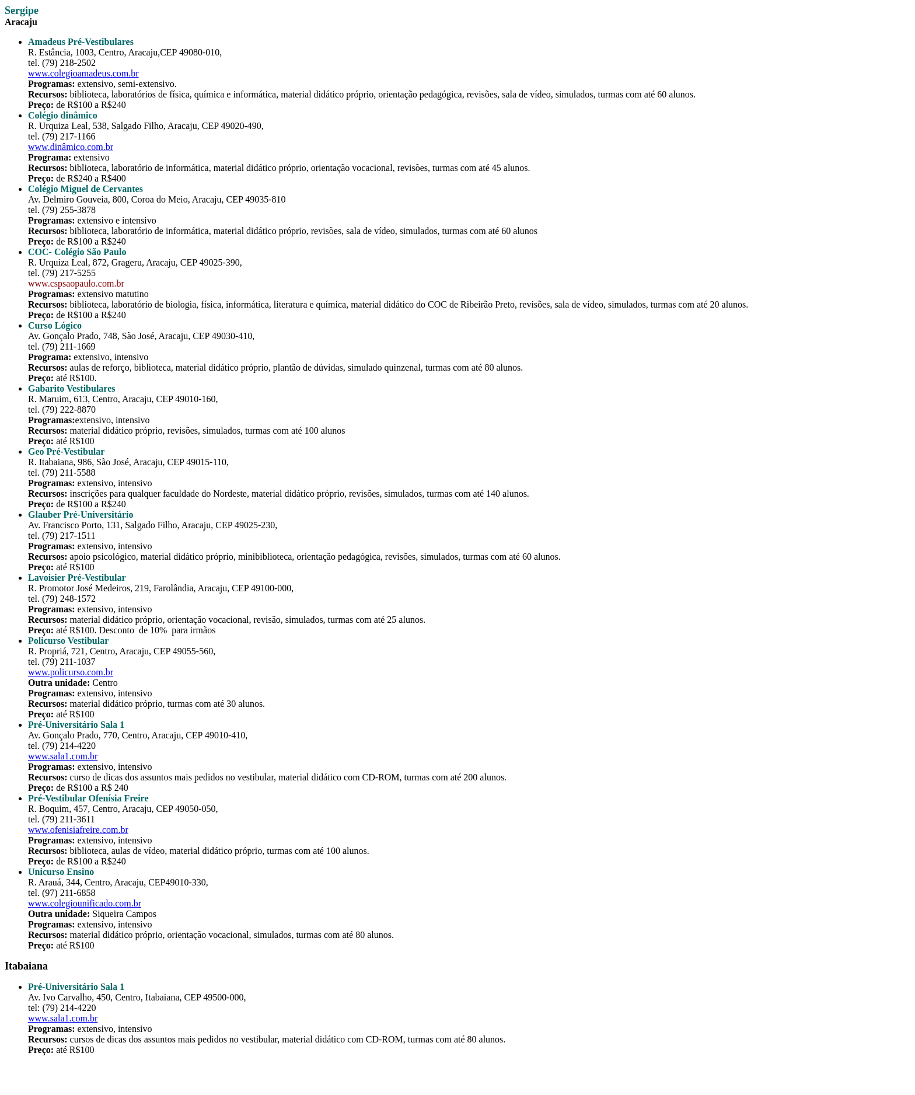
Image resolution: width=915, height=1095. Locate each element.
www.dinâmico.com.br (70, 147)
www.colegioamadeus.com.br (83, 73)
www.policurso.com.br (70, 672)
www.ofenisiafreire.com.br (78, 830)
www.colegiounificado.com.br (84, 903)
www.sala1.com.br (62, 756)
